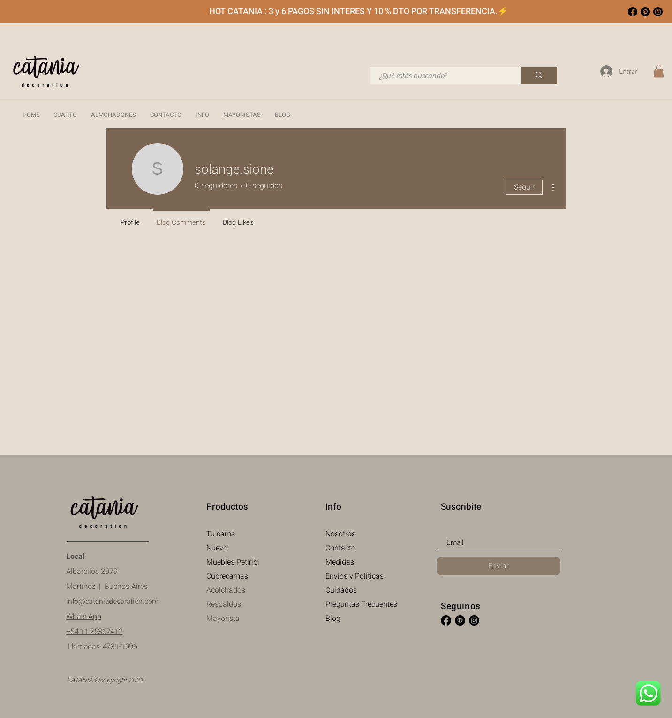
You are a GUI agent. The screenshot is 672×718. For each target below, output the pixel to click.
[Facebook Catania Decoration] (632, 11)
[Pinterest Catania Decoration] (645, 11)
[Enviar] (498, 566)
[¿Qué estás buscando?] (440, 76)
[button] (65, 115)
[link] (658, 71)
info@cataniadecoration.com (112, 601)
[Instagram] (658, 11)
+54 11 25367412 (94, 631)
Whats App (83, 616)
